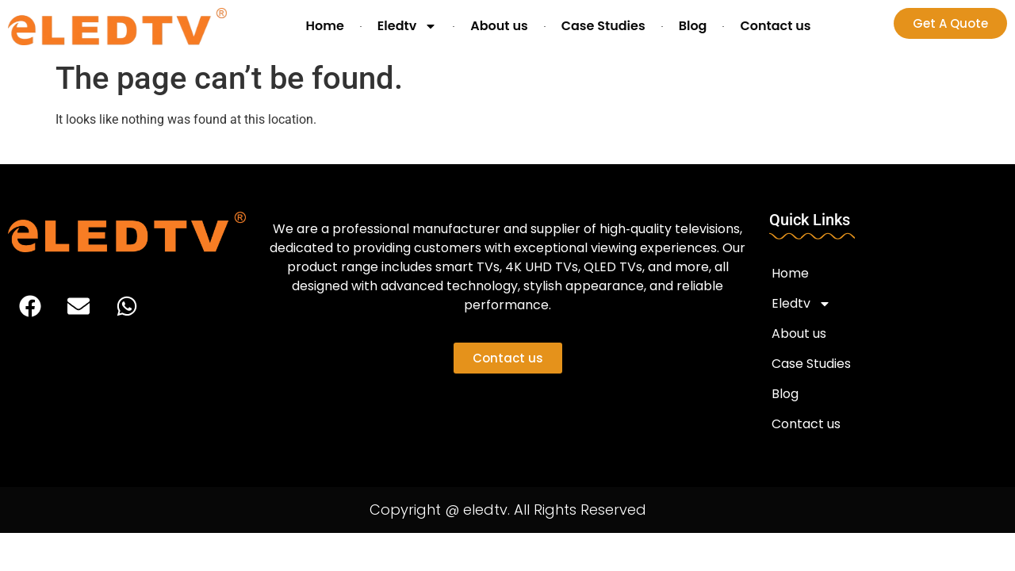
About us (498, 26)
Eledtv (407, 26)
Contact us (775, 26)
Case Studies (603, 26)
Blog (693, 26)
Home (324, 26)
